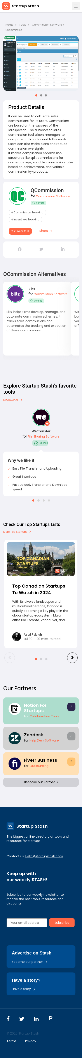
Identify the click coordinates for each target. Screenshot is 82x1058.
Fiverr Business (40, 760)
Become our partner (29, 962)
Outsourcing (39, 766)
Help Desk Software (44, 740)
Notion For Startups (35, 708)
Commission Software (48, 25)
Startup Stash (25, 6)
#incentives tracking (25, 219)
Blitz (31, 289)
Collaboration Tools (44, 716)
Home (10, 25)
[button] (36, 95)
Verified (38, 203)
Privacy (30, 1041)
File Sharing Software (43, 436)
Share (45, 231)
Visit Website (20, 231)
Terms (11, 1041)
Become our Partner (41, 782)
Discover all (13, 400)
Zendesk (33, 735)
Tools (22, 25)
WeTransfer (41, 431)
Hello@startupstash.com (44, 856)
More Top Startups (17, 532)
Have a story (23, 989)
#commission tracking (27, 212)
